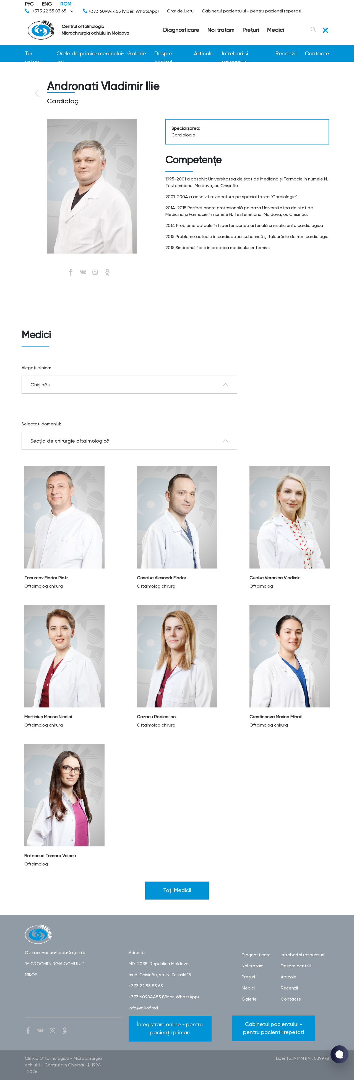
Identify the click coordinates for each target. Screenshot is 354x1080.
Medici (275, 30)
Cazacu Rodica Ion (156, 716)
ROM (65, 4)
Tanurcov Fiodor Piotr (46, 577)
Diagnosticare (181, 30)
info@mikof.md (143, 1008)
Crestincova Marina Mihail (275, 716)
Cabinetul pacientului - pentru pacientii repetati (251, 11)
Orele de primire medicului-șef (90, 54)
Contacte (317, 53)
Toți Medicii (177, 890)
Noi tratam (220, 30)
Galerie (136, 53)
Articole (204, 53)
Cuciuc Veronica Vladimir (274, 577)
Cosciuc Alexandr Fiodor (161, 577)
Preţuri (251, 30)
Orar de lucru (180, 11)
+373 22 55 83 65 (50, 11)
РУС (29, 4)
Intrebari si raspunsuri (235, 54)
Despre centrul (163, 54)
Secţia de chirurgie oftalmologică (70, 441)
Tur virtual (33, 54)
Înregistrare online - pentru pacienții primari (170, 1028)
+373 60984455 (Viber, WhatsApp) (121, 11)
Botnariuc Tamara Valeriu (50, 855)
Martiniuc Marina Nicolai (48, 716)
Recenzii (285, 53)
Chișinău (40, 384)
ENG (47, 4)
